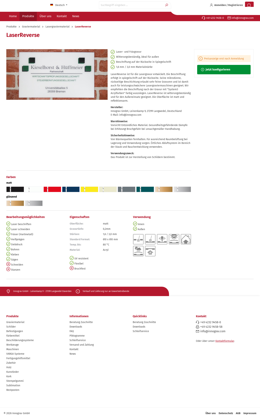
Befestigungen (14, 331)
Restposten (12, 390)
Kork (8, 376)
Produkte (12, 316)
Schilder (11, 326)
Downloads (76, 326)
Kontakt (74, 349)
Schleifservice (78, 340)
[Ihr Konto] (226, 5)
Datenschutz (226, 413)
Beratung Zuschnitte (81, 322)
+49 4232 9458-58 (211, 326)
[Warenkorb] (249, 5)
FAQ (72, 331)
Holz (8, 367)
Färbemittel (13, 335)
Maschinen (12, 349)
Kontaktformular (224, 341)
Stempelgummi (15, 380)
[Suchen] (167, 5)
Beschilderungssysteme (20, 340)
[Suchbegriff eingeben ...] (131, 5)
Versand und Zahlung (82, 344)
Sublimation (13, 385)
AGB (238, 413)
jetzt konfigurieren (215, 69)
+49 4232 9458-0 (213, 18)
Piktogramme (77, 335)
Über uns (210, 413)
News (73, 353)
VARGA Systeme (15, 353)
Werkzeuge (12, 344)
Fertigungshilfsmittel (18, 358)
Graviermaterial (15, 322)
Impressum (249, 413)
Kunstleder (12, 371)
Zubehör (11, 362)
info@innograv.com (241, 18)
